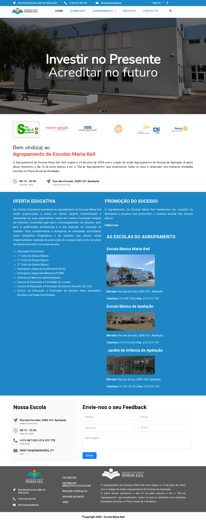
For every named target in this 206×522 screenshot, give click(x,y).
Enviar (89, 455)
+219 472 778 (46, 440)
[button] (104, 11)
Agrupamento (104, 11)
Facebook (69, 477)
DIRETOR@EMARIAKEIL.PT (37, 450)
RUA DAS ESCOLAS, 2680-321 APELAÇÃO (37, 3)
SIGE (65, 502)
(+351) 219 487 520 (78, 3)
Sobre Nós (77, 11)
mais (115, 225)
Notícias (129, 11)
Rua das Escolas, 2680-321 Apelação (76, 181)
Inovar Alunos (73, 496)
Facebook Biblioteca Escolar (76, 484)
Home (59, 11)
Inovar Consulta (74, 491)
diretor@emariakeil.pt (111, 3)
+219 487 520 (28, 440)
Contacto (150, 11)
